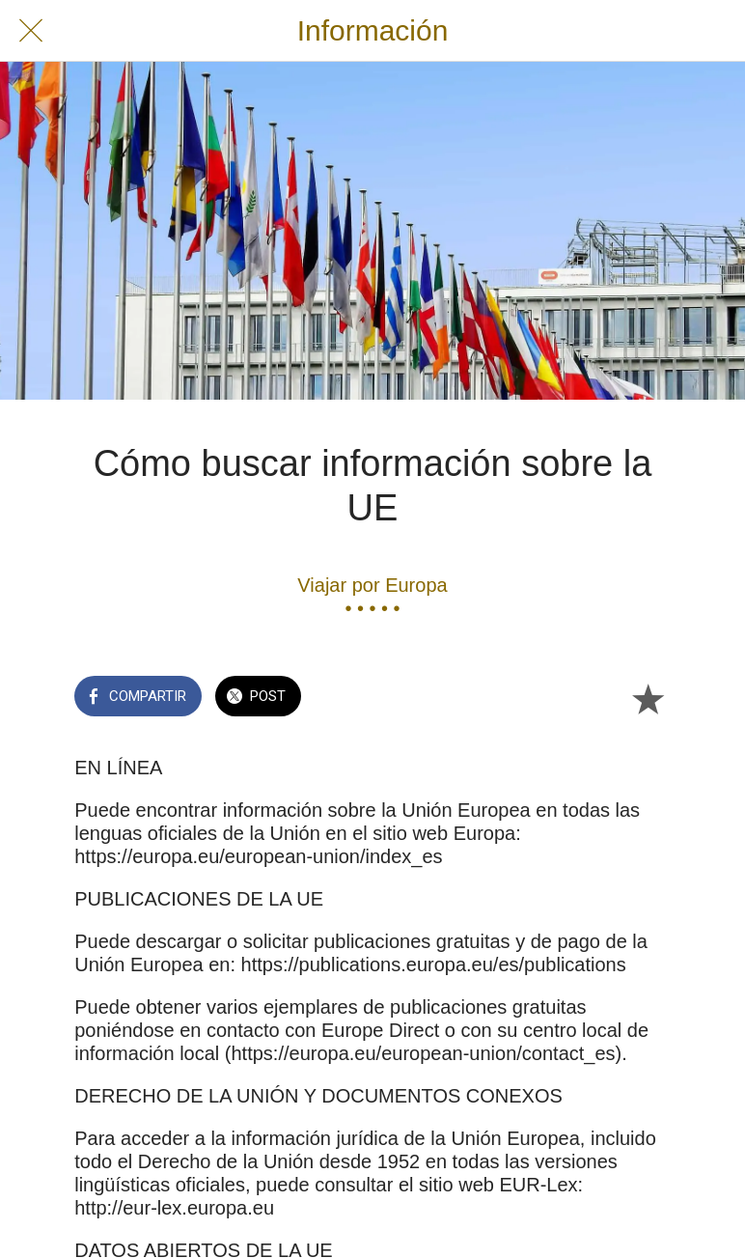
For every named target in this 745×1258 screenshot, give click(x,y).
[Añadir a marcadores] (647, 698)
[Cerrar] (30, 30)
